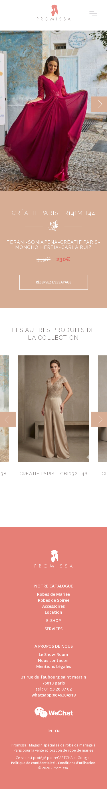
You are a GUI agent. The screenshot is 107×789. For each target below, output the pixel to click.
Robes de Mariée (53, 594)
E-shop (53, 620)
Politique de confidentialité (33, 762)
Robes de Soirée (53, 600)
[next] (99, 104)
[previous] (8, 419)
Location (53, 612)
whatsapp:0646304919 (54, 695)
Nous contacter (53, 660)
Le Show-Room (53, 654)
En (50, 730)
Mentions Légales (53, 666)
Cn (57, 730)
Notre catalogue (53, 586)
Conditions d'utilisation (76, 762)
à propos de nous (54, 646)
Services (53, 628)
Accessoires (53, 606)
